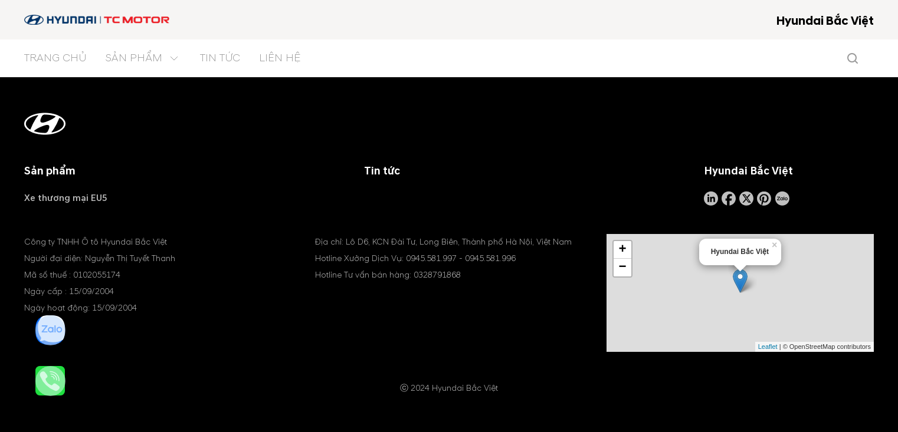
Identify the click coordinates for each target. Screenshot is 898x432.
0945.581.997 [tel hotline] (431, 258)
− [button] (623, 267)
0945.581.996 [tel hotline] (490, 258)
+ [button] (623, 250)
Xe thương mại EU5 (65, 198)
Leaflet (768, 346)
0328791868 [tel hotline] (437, 275)
